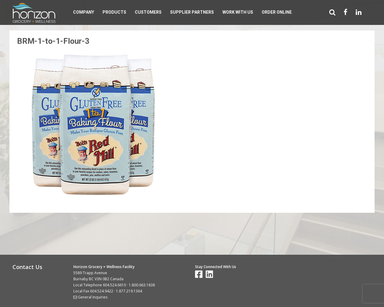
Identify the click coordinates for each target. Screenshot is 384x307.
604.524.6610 (114, 285)
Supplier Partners (192, 12)
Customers (148, 12)
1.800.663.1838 (142, 285)
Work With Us (237, 12)
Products (114, 12)
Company (83, 12)
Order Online (277, 12)
